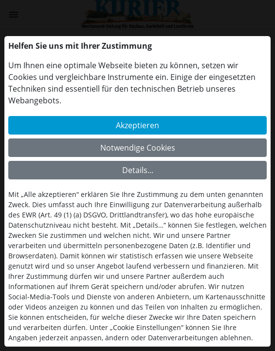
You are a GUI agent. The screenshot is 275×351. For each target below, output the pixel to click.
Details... (137, 170)
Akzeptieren (137, 125)
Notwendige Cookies (137, 147)
